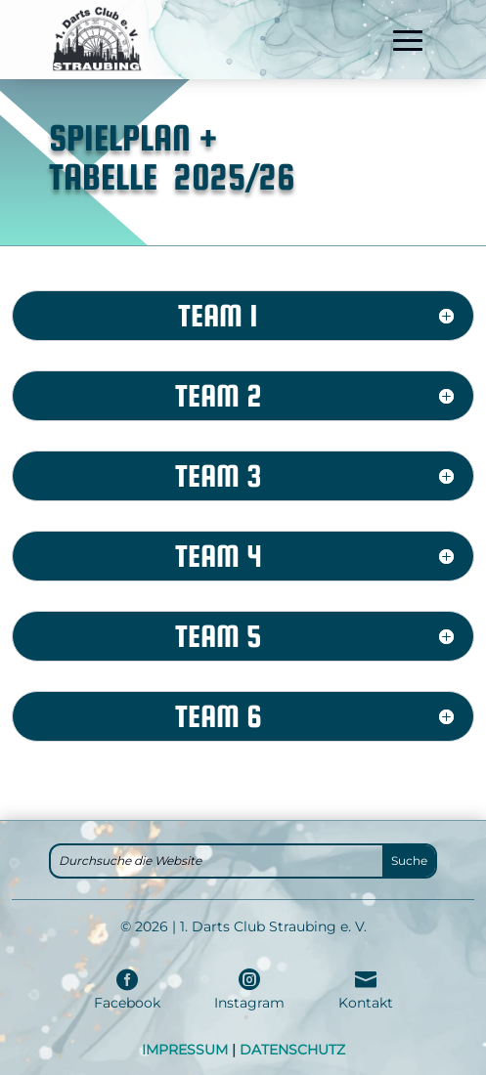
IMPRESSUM (185, 1049)
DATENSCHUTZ (292, 1049)
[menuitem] (127, 989)
